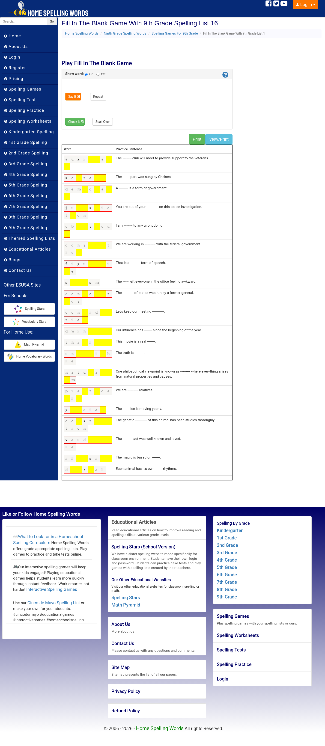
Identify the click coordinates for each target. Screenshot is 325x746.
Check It (76, 122)
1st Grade (227, 538)
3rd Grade (227, 552)
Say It (74, 96)
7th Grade (227, 582)
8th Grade (227, 589)
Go (52, 21)
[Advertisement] (149, 47)
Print (197, 139)
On (89, 74)
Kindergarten (230, 530)
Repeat (98, 96)
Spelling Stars (125, 597)
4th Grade (227, 560)
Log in (305, 4)
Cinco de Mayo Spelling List (53, 602)
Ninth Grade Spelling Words (125, 33)
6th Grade (227, 574)
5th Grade (227, 567)
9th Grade (227, 597)
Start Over (102, 122)
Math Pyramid (125, 605)
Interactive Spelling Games (51, 589)
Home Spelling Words (82, 33)
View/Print (219, 139)
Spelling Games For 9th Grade (175, 33)
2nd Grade (227, 545)
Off (100, 74)
